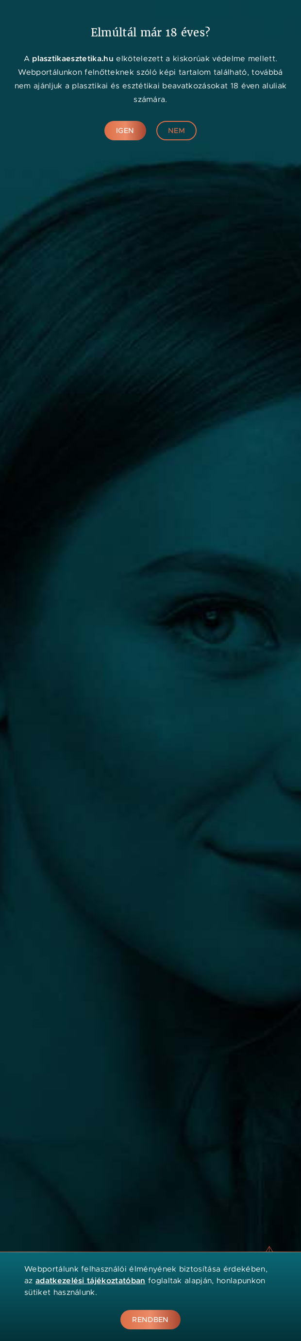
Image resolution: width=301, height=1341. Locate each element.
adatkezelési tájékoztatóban (90, 1280)
